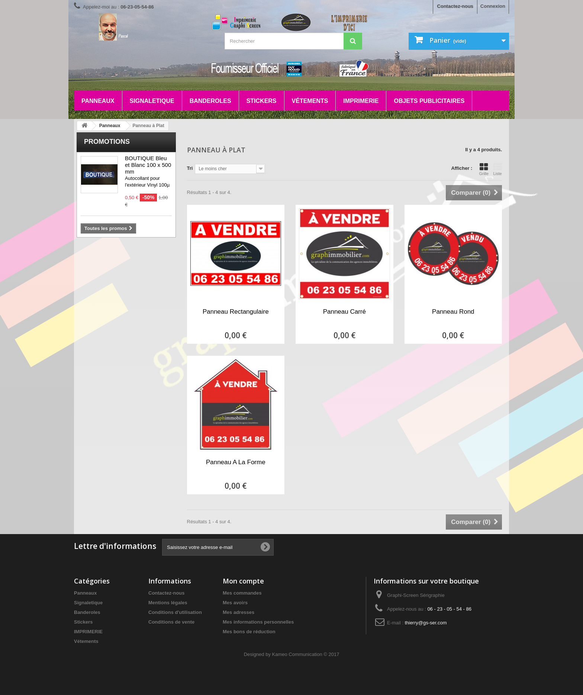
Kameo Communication (297, 654)
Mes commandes (242, 593)
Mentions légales (167, 602)
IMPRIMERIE (361, 101)
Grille (484, 169)
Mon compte (243, 580)
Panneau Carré (344, 311)
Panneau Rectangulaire (236, 311)
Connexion (492, 6)
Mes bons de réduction (249, 631)
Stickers (262, 101)
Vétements (310, 101)
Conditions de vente (171, 622)
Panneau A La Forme (235, 462)
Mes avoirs (235, 602)
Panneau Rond (453, 311)
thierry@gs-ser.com (426, 623)
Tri (190, 168)
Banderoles (210, 101)
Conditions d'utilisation (175, 612)
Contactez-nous (455, 6)
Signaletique (152, 101)
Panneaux (98, 101)
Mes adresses (238, 612)
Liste (497, 169)
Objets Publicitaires (429, 101)
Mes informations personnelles (258, 622)
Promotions (107, 141)
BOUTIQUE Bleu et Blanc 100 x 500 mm (148, 165)
